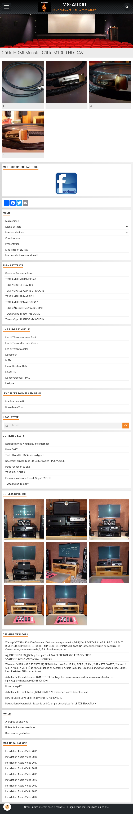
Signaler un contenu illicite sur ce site (89, 807)
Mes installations (14, 232)
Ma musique (12, 221)
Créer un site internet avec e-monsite (44, 807)
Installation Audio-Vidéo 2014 (21, 797)
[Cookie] (7, 807)
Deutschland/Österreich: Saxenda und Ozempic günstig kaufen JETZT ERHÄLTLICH (50, 703)
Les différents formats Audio (21, 337)
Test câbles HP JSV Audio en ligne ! (24, 455)
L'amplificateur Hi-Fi (16, 366)
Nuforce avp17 (13, 686)
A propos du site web (16, 721)
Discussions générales (17, 733)
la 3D (8, 360)
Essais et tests (13, 226)
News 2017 (11, 449)
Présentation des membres (20, 727)
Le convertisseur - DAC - (18, 377)
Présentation (12, 244)
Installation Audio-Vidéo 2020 (21, 780)
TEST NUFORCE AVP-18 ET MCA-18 (24, 290)
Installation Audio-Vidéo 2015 (21, 751)
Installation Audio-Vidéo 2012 (21, 785)
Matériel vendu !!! (14, 401)
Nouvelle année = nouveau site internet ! (27, 443)
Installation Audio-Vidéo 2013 (21, 791)
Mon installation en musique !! (21, 255)
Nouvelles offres (14, 407)
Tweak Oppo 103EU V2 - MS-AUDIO (24, 319)
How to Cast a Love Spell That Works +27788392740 (33, 697)
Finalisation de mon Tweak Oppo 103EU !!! (28, 478)
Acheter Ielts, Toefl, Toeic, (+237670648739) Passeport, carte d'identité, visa (46, 692)
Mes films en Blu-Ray (16, 249)
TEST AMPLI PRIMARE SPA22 (21, 302)
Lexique (9, 383)
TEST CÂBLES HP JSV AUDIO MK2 (24, 308)
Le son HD (10, 372)
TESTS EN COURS (15, 472)
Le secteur (11, 354)
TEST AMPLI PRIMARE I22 (19, 296)
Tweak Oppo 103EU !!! (17, 484)
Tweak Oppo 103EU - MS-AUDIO (22, 313)
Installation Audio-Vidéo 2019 (21, 774)
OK (125, 425)
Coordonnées (12, 238)
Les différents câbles (16, 349)
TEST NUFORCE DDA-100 (19, 285)
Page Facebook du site (17, 466)
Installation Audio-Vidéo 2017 (21, 762)
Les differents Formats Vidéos (21, 343)
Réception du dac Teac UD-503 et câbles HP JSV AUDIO (35, 461)
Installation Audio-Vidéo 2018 (21, 768)
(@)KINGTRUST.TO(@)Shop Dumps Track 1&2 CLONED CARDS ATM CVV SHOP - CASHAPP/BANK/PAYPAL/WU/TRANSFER (48, 657)
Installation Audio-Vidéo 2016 (21, 757)
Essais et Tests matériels (19, 273)
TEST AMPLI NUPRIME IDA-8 (20, 279)
